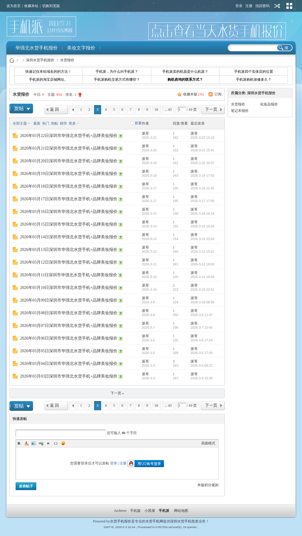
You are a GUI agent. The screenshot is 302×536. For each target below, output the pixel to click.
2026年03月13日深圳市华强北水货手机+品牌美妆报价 (68, 249)
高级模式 (208, 443)
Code (56, 443)
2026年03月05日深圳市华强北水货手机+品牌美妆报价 (68, 351)
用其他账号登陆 (277, 6)
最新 (36, 123)
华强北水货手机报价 (36, 47)
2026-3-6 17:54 (202, 340)
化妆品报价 (269, 104)
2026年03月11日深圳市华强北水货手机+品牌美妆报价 (68, 275)
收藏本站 (31, 6)
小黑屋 (150, 511)
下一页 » (117, 393)
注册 (248, 6)
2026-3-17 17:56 (202, 201)
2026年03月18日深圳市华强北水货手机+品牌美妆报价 (68, 186)
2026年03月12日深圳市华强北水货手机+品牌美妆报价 (68, 262)
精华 (63, 123)
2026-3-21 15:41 (202, 150)
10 (156, 109)
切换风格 (289, 6)
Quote (48, 443)
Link (41, 443)
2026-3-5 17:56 (202, 353)
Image (34, 443)
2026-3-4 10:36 (202, 378)
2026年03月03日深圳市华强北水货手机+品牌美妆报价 (68, 376)
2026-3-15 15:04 (202, 226)
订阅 (217, 94)
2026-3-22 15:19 (202, 137)
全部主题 (20, 123)
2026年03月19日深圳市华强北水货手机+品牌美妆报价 (68, 173)
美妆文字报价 (81, 47)
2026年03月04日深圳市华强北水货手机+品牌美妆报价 (68, 363)
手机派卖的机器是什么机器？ (185, 72)
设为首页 (13, 6)
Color (26, 443)
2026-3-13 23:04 (202, 239)
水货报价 (67, 60)
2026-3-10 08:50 (202, 302)
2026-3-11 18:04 (202, 277)
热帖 (54, 123)
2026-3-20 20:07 (202, 163)
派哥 (145, 133)
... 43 (168, 109)
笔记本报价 (240, 111)
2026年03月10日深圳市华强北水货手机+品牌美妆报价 (68, 287)
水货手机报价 (120, 521)
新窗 (138, 123)
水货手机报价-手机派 (11, 60)
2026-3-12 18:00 (202, 264)
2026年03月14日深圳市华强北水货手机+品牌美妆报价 (68, 237)
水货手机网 (154, 521)
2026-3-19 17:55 (202, 175)
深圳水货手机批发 (184, 521)
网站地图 (181, 511)
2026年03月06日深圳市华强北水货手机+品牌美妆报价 (68, 338)
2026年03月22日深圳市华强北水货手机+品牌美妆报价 (68, 135)
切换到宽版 (51, 6)
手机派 (164, 511)
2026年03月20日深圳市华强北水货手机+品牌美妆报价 (68, 161)
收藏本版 (193, 94)
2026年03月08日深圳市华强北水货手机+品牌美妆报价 (68, 313)
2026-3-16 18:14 (202, 213)
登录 (238, 6)
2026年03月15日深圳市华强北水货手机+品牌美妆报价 (68, 224)
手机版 (135, 511)
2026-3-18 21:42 (202, 188)
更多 (72, 123)
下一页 (211, 109)
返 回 (54, 109)
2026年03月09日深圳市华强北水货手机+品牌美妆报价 (68, 300)
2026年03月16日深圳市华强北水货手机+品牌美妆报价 (68, 211)
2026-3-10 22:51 (202, 289)
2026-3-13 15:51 (202, 251)
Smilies (63, 443)
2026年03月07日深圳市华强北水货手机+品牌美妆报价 (68, 325)
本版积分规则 (208, 485)
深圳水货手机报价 (40, 60)
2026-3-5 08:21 (202, 365)
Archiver (120, 511)
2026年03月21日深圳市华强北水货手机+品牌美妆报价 (68, 148)
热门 (45, 123)
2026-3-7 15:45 (202, 327)
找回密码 (262, 6)
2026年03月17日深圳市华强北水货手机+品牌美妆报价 (68, 199)
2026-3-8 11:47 (202, 315)
